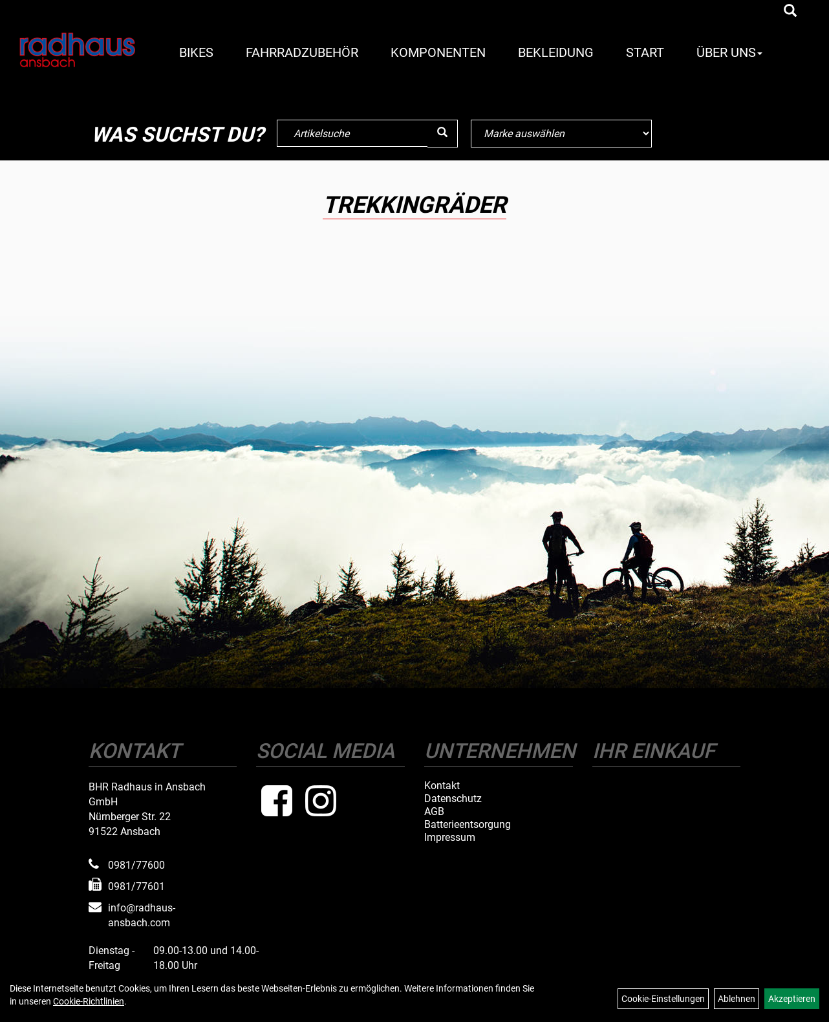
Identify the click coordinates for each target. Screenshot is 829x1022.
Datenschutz (453, 799)
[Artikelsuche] (790, 11)
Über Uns (729, 52)
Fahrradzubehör (302, 52)
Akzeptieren (791, 999)
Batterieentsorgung (467, 825)
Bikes (196, 52)
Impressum (449, 837)
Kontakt (442, 786)
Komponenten (438, 52)
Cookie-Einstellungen (663, 999)
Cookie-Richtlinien (88, 1001)
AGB (434, 812)
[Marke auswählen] (561, 133)
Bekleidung (556, 52)
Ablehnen (736, 999)
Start (645, 52)
